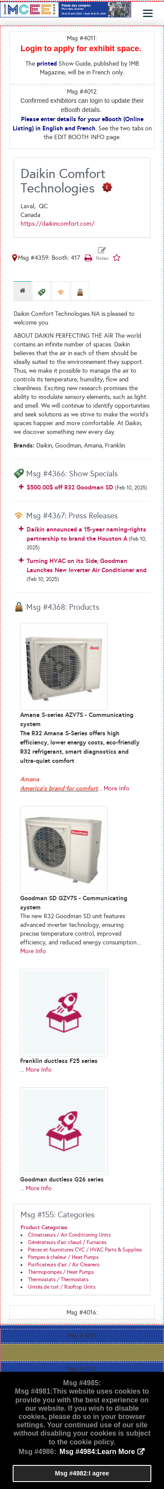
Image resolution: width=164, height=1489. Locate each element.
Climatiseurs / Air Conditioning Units (69, 1235)
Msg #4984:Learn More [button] (97, 1451)
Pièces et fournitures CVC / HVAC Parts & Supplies (85, 1250)
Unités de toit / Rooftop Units (61, 1287)
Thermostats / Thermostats (58, 1279)
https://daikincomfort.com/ (57, 223)
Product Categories (44, 1227)
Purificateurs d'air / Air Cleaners (63, 1265)
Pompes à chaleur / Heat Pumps (63, 1257)
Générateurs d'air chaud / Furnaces (67, 1242)
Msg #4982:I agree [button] (82, 1473)
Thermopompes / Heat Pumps (61, 1272)
